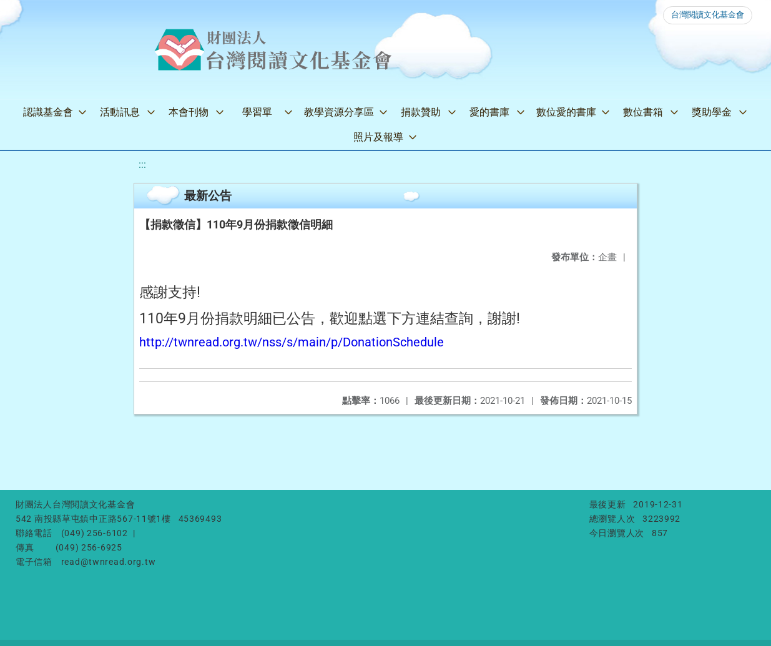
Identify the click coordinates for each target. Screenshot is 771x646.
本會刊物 (189, 112)
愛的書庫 (489, 112)
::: (142, 164)
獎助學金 (712, 112)
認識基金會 (48, 112)
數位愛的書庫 (566, 112)
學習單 (257, 112)
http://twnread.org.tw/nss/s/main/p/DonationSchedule (291, 342)
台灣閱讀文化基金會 (707, 14)
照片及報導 (378, 137)
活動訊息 (120, 112)
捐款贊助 (421, 112)
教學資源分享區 (339, 112)
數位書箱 (643, 112)
